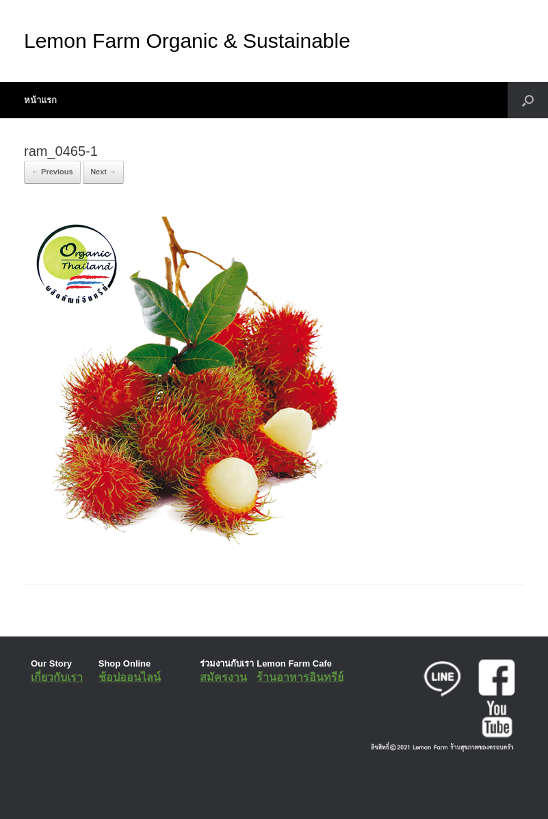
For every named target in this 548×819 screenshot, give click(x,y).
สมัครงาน (223, 677)
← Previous (52, 171)
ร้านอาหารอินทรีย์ (300, 677)
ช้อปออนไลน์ (130, 677)
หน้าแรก (40, 100)
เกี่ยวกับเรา (57, 677)
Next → (103, 171)
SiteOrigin (264, 792)
